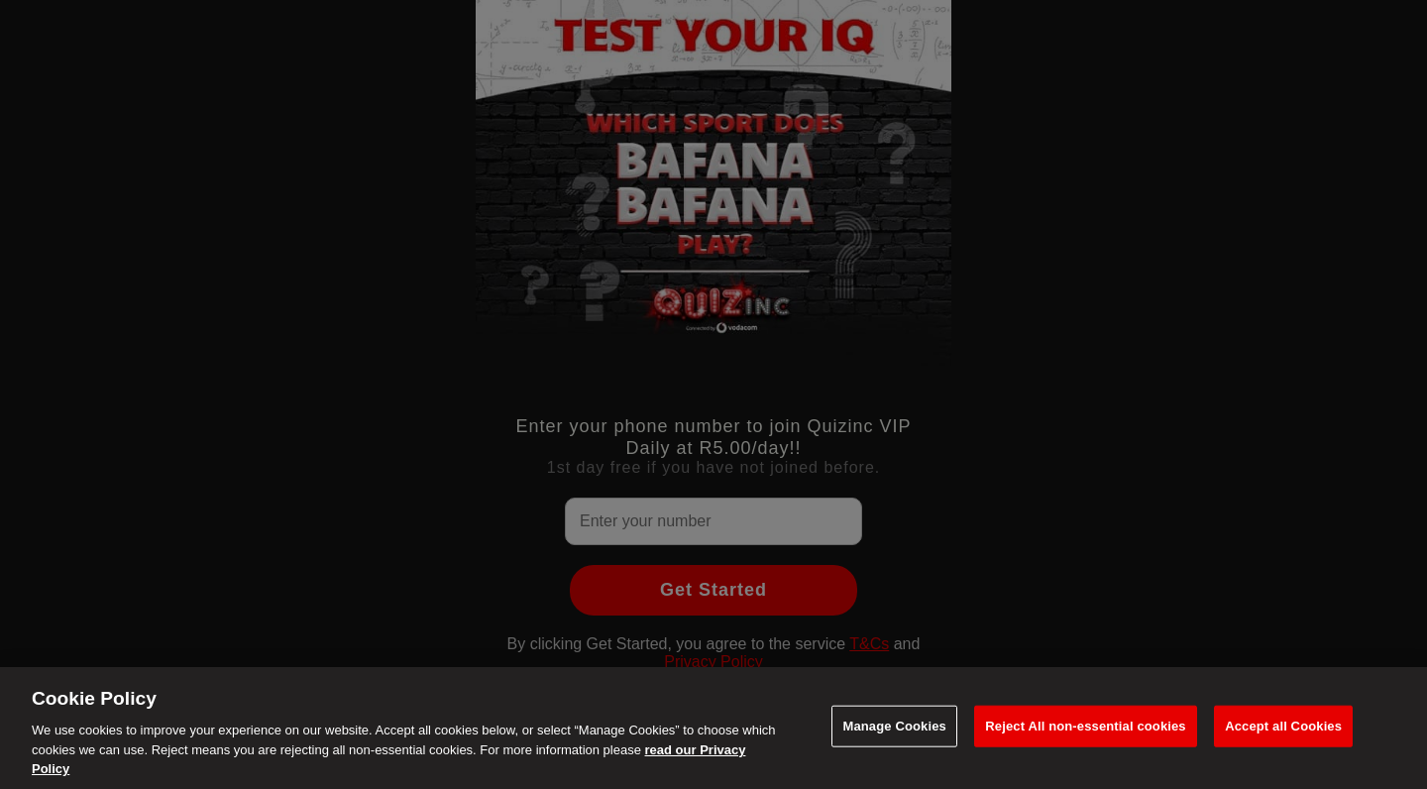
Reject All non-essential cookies (1085, 726)
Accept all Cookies (1283, 726)
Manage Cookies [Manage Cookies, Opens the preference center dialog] (893, 726)
